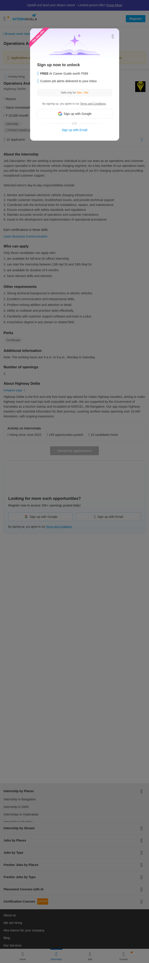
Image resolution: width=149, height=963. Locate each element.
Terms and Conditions (93, 103)
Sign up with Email (74, 130)
